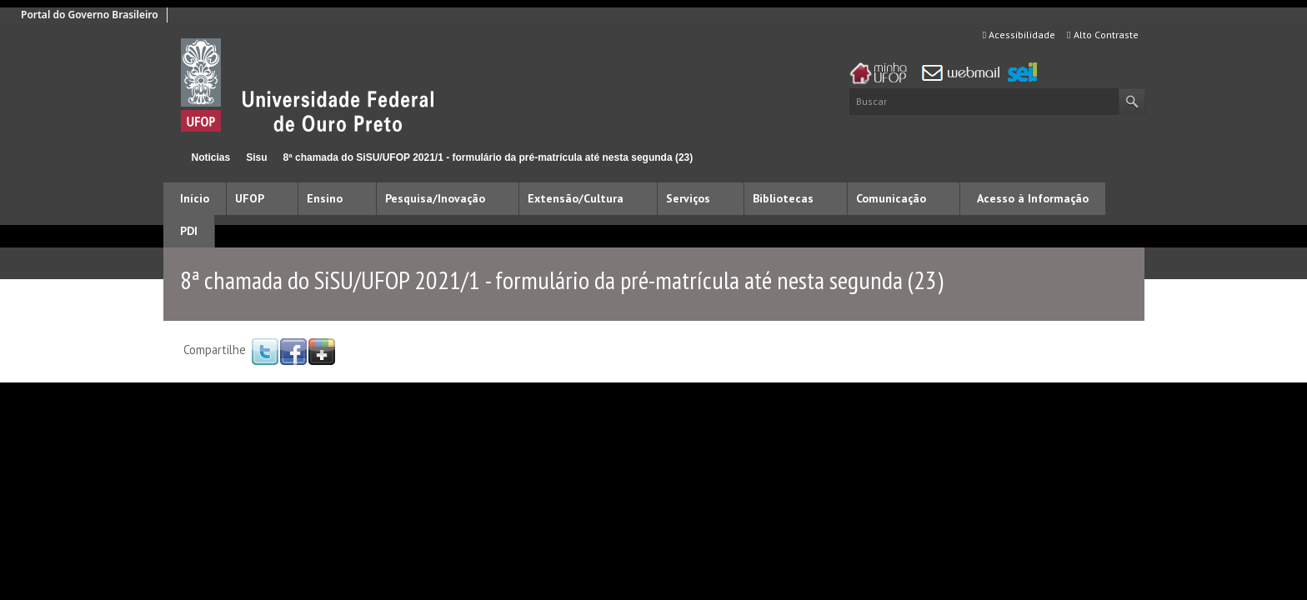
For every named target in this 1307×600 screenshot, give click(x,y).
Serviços (688, 198)
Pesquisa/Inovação (435, 198)
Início (170, 157)
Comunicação (891, 198)
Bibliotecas (783, 198)
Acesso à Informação (1033, 198)
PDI (189, 230)
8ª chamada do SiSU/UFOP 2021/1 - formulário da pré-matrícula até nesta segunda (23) (488, 157)
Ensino (325, 198)
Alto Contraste (1102, 34)
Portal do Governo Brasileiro (89, 15)
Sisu (256, 157)
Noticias (211, 157)
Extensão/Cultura (575, 198)
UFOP (249, 198)
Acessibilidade (1019, 34)
